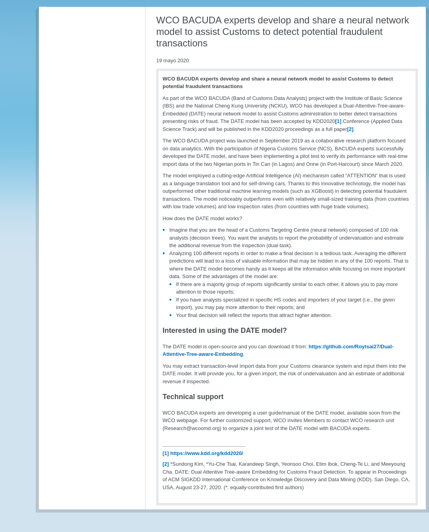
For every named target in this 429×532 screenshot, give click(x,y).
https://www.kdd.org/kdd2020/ (206, 453)
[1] (338, 121)
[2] (350, 129)
